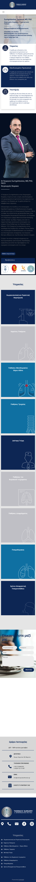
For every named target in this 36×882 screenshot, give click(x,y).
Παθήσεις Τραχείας (9, 849)
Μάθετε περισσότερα (8, 253)
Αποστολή (28, 670)
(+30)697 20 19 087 (19, 768)
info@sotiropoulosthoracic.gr (22, 778)
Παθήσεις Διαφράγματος (11, 860)
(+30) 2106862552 (19, 766)
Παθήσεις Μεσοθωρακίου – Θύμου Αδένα (15, 846)
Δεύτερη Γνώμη (8, 852)
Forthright (21, 879)
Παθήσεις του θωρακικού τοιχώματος (15, 857)
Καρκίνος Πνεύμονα (9, 843)
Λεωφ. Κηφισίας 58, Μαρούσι (22, 757)
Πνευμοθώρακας (8, 863)
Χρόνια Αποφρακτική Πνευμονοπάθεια (15, 867)
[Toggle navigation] (3, 12)
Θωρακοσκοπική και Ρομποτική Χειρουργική (16, 839)
